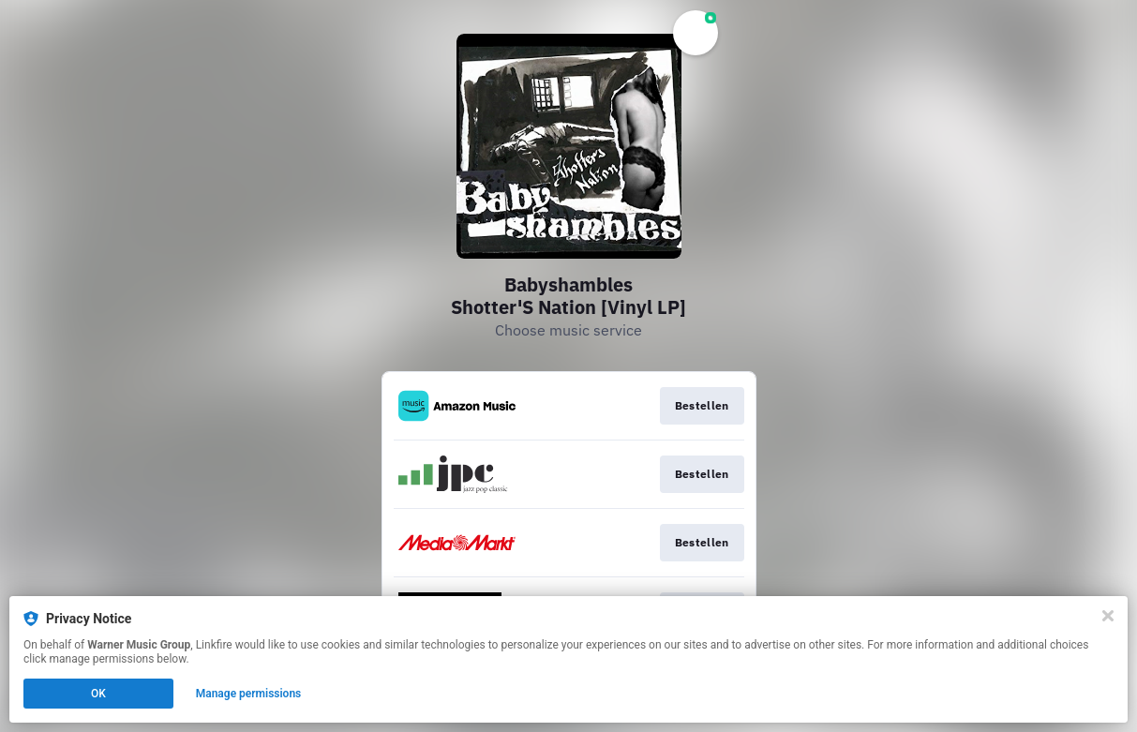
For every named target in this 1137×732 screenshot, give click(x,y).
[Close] (1108, 616)
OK (98, 693)
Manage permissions (249, 693)
